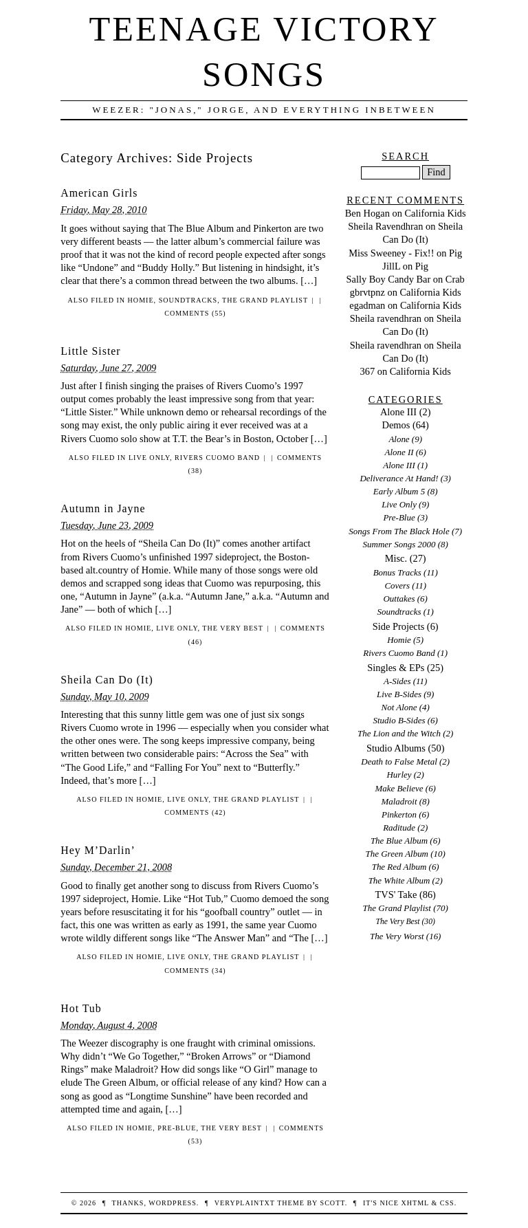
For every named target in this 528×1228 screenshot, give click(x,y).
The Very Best (232, 628)
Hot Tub (80, 1008)
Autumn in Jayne (102, 508)
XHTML (414, 1203)
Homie (141, 300)
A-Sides (397, 681)
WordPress (172, 1203)
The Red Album (399, 867)
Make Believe (399, 788)
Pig (455, 253)
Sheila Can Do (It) (106, 680)
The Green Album (397, 853)
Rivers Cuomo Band (217, 457)
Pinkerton (399, 814)
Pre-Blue (176, 1128)
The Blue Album (399, 840)
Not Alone (399, 707)
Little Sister (90, 351)
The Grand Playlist (265, 300)
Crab (455, 279)
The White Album (399, 880)
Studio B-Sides (399, 720)
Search (405, 156)
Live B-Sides (399, 694)
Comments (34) (195, 970)
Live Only (149, 457)
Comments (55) (195, 313)
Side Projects (399, 626)
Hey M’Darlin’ (97, 850)
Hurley (399, 774)
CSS (447, 1203)
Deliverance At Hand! (399, 478)
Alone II (398, 452)
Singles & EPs (395, 667)
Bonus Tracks (397, 572)
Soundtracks (188, 300)
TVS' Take (396, 894)
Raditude (399, 827)
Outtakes (399, 598)
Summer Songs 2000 (399, 544)
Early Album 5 (399, 491)
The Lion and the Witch (399, 733)
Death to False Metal (399, 761)
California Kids (434, 213)
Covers (397, 585)
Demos (396, 424)
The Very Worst (397, 936)
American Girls (99, 193)
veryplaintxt (244, 1203)
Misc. (396, 558)
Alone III (398, 411)
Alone (398, 439)
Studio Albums (396, 748)
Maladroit (399, 801)
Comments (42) (195, 812)
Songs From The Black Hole (399, 531)
